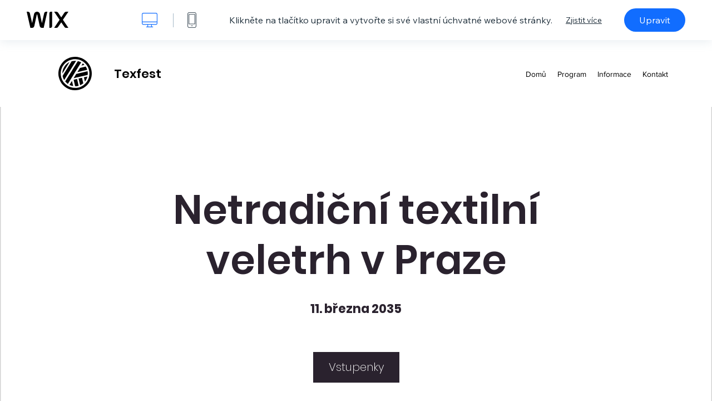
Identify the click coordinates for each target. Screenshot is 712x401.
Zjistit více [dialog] (584, 20)
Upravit (654, 20)
